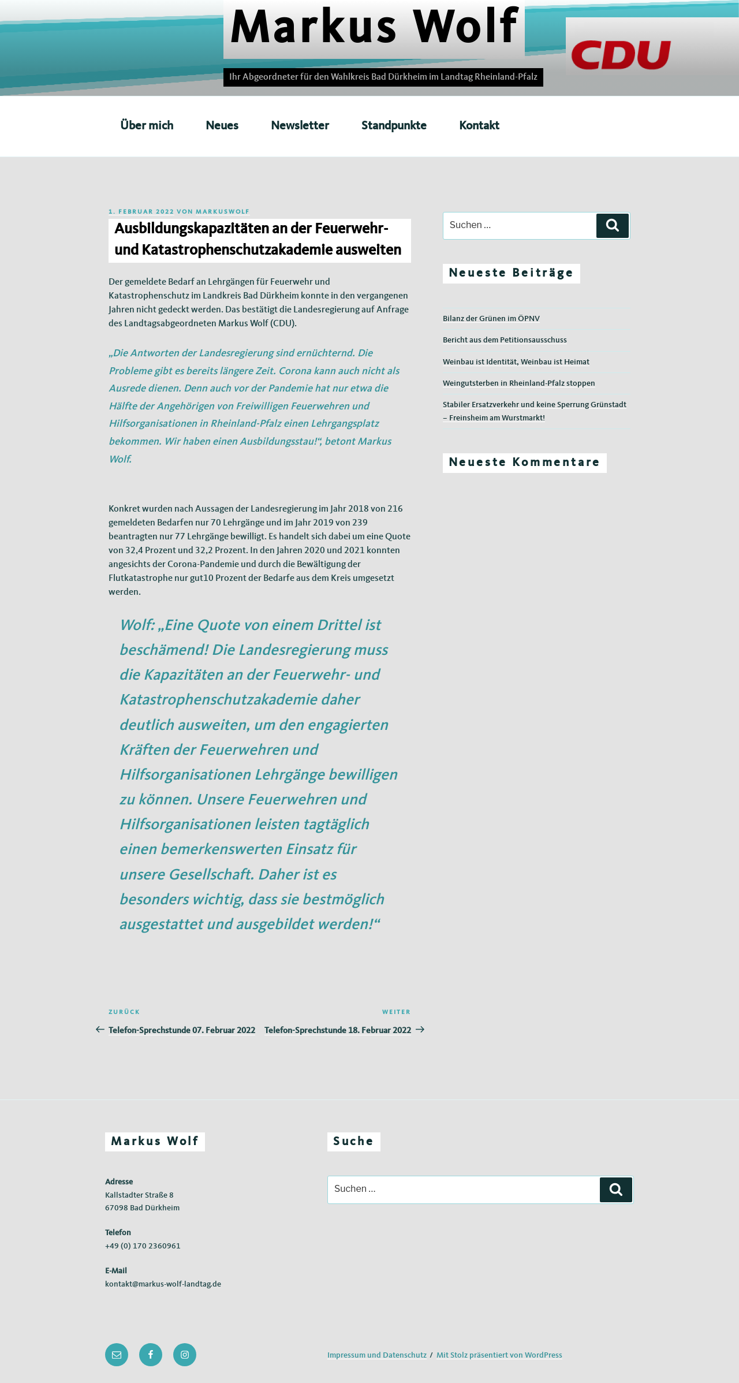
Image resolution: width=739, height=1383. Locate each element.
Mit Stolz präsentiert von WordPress (499, 1355)
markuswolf (223, 212)
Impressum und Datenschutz (377, 1355)
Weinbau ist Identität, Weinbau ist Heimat (516, 362)
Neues (222, 126)
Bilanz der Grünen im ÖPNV (491, 319)
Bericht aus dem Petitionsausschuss (505, 340)
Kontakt (479, 126)
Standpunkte (394, 126)
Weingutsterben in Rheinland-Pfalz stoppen (519, 383)
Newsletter (300, 126)
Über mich (146, 126)
